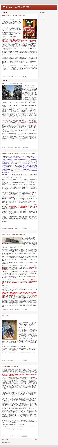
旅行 (41, 14)
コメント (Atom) (7, 442)
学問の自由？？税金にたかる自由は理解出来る (13, 234)
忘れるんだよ (5, 315)
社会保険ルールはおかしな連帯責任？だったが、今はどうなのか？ (18, 153)
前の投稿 (35, 440)
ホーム (20, 440)
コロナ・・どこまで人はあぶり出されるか (12, 83)
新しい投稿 (5, 440)
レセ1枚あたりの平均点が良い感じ (10, 366)
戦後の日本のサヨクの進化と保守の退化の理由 (13, 15)
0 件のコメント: (17, 76)
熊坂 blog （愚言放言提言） (17, 7)
